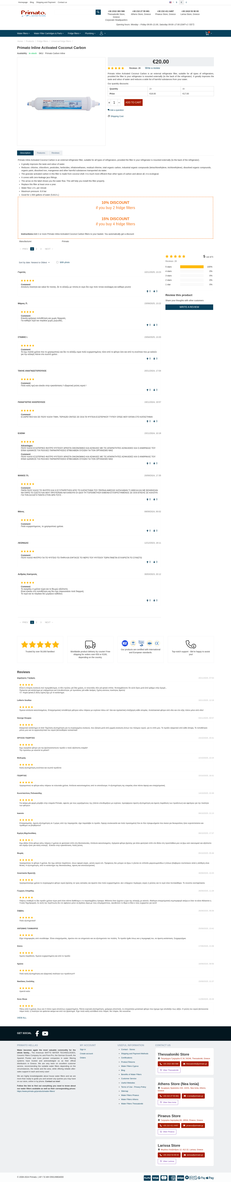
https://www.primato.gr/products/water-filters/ (36, 1091)
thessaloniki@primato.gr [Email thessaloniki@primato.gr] (195, 1064)
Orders (83, 1058)
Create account (86, 1053)
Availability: (22, 53)
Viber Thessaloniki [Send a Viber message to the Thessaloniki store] (169, 1070)
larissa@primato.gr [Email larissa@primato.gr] (193, 1155)
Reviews (55, 153)
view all (22, 1018)
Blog (32, 2)
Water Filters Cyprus (129, 1066)
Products (30, 41)
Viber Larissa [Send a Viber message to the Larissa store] (167, 1161)
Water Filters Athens (129, 1099)
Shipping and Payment (46, 2)
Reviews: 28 (135, 68)
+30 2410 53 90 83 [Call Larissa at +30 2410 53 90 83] (169, 1155)
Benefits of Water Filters (131, 1074)
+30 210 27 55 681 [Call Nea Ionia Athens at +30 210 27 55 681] (169, 1096)
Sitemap (124, 1091)
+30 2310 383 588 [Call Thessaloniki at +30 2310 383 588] (169, 1064)
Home (20, 41)
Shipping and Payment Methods (134, 1053)
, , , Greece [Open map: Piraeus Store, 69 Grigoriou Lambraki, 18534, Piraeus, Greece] (182, 1120)
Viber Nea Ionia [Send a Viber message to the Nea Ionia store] (168, 1102)
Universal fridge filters (61, 41)
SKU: (41, 53)
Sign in (83, 1049)
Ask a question (116, 110)
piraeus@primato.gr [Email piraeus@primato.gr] (193, 1125)
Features (41, 153)
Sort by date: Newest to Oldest (34, 262)
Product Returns (128, 1062)
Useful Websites (128, 1083)
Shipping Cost (117, 116)
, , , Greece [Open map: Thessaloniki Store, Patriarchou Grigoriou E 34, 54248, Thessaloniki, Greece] (185, 1058)
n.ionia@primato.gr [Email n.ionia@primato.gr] (193, 1096)
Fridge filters (42, 41)
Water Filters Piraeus (130, 1095)
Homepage (23, 2)
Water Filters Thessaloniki (132, 1104)
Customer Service (128, 1078)
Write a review (152, 68)
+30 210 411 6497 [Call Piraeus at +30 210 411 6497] (169, 1125)
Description (25, 153)
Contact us (62, 2)
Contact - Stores (128, 1049)
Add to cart (133, 102)
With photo (65, 262)
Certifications (126, 1058)
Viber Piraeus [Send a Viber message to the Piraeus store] (167, 1132)
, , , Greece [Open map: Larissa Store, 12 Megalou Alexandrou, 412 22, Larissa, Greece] (182, 1149)
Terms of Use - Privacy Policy (133, 1087)
